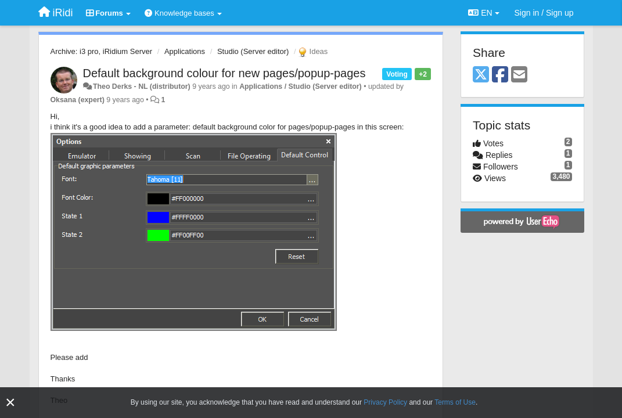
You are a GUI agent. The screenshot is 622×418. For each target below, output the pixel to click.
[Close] (10, 402)
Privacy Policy (385, 402)
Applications (184, 51)
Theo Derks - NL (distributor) (141, 86)
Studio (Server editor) (253, 51)
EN (483, 12)
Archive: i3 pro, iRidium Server (102, 51)
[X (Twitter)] (481, 75)
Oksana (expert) (78, 100)
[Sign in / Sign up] (544, 13)
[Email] (519, 75)
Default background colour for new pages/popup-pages (224, 73)
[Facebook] (500, 75)
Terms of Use (455, 402)
